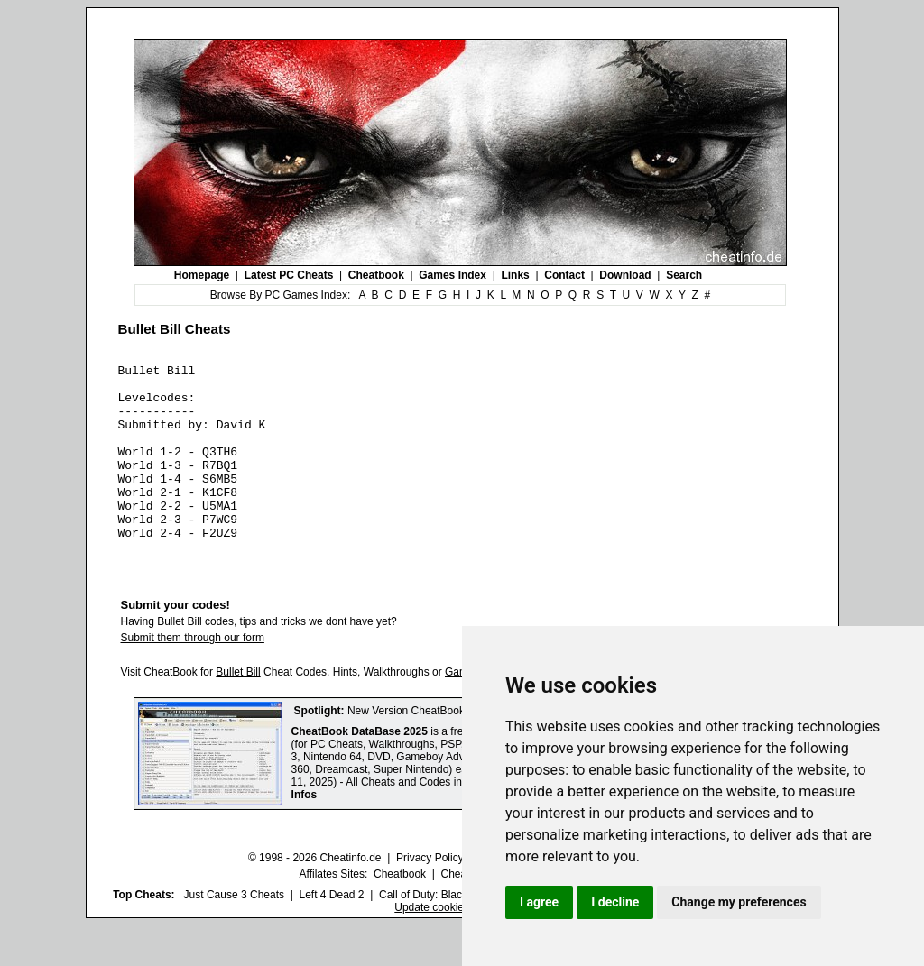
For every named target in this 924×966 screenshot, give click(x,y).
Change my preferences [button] (738, 902)
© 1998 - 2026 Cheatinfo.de (315, 898)
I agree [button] (539, 902)
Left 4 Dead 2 (331, 935)
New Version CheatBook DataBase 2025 (444, 751)
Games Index (452, 275)
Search (684, 275)
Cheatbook (376, 275)
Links (515, 275)
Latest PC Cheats (289, 275)
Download (625, 275)
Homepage (201, 275)
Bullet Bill (238, 712)
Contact (564, 275)
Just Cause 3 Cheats (234, 935)
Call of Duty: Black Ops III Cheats (459, 935)
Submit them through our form (192, 678)
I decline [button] (615, 902)
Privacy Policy (430, 898)
